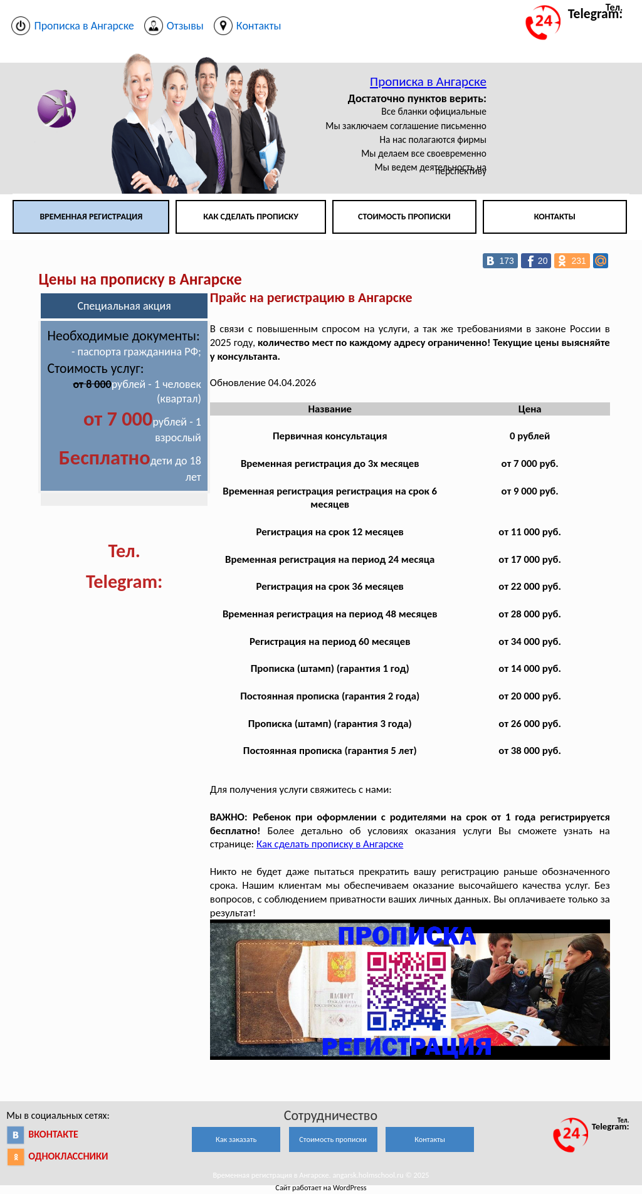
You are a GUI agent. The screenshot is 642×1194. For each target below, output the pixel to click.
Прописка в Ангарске (428, 81)
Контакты (555, 216)
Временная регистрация (90, 216)
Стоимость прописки (404, 216)
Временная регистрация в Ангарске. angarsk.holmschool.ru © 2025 (321, 1175)
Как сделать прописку (250, 216)
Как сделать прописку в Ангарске (329, 844)
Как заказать (236, 1139)
